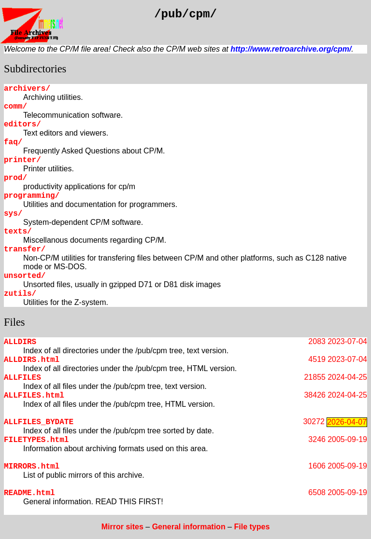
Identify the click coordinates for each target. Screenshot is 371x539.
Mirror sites (122, 527)
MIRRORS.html (31, 466)
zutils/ (20, 294)
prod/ (15, 178)
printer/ (22, 160)
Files (14, 322)
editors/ (22, 124)
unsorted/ (24, 276)
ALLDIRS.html (31, 360)
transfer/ (24, 249)
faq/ (13, 142)
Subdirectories (35, 69)
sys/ (13, 213)
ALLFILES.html (34, 395)
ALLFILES (22, 377)
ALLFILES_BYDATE (38, 422)
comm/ (15, 106)
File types (252, 527)
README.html (29, 493)
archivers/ (27, 88)
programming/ (31, 196)
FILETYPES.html (36, 440)
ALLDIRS (20, 342)
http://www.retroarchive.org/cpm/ (290, 49)
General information (189, 527)
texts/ (18, 231)
